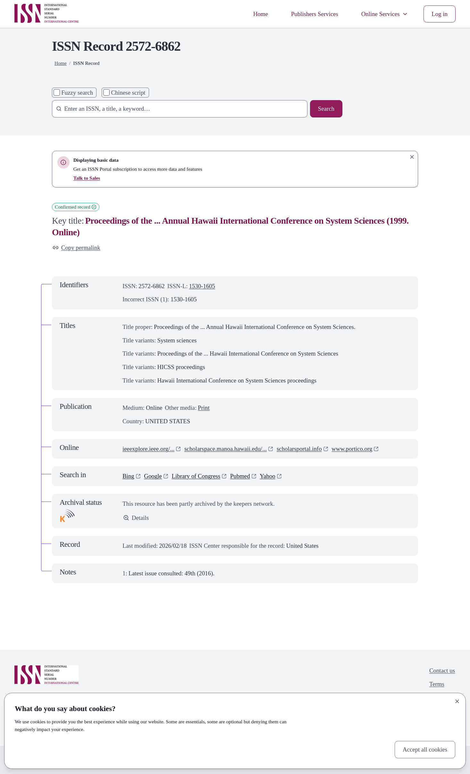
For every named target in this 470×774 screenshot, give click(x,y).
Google (153, 476)
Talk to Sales (86, 178)
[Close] (457, 701)
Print (204, 407)
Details (136, 517)
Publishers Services (314, 14)
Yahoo (267, 476)
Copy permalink (76, 247)
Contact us (442, 670)
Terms (436, 684)
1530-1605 (202, 286)
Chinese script (128, 92)
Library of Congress (196, 476)
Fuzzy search (77, 92)
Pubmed (240, 476)
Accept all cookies (425, 749)
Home (260, 14)
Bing (128, 476)
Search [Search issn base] (326, 108)
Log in (440, 14)
